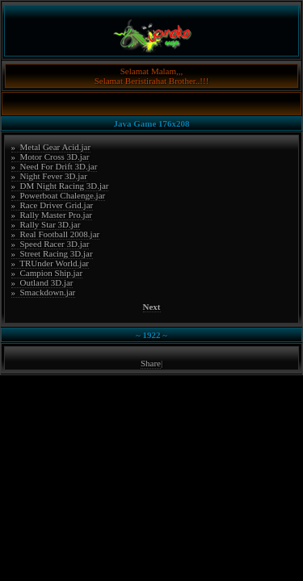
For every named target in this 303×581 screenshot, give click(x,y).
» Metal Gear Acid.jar (51, 147)
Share (151, 363)
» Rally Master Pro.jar (52, 214)
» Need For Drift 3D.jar (54, 166)
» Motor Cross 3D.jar (50, 156)
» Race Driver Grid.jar (52, 205)
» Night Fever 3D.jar (49, 176)
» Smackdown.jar (43, 292)
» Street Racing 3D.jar (52, 253)
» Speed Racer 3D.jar (50, 244)
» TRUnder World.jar (50, 263)
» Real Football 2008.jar (55, 234)
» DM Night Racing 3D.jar (60, 185)
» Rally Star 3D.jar (46, 224)
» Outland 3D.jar (42, 282)
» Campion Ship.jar (47, 273)
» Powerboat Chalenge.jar (58, 195)
